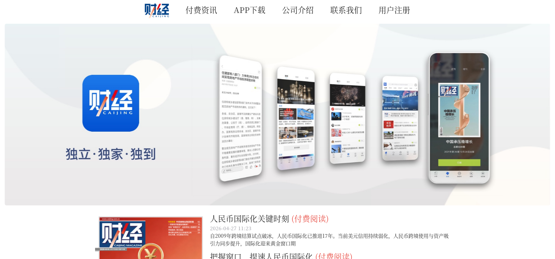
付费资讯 (201, 9)
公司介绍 (298, 9)
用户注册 (394, 9)
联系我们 (346, 9)
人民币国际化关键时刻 (249, 218)
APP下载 (249, 9)
